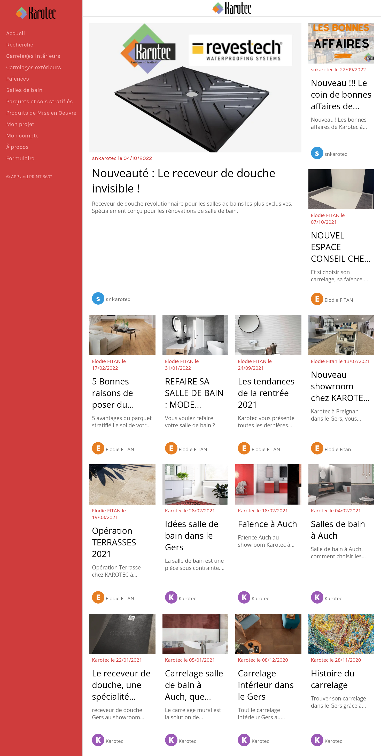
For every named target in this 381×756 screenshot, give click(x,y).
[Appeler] (370, 8)
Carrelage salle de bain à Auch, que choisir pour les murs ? (195, 684)
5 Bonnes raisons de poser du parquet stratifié (112, 392)
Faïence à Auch (267, 524)
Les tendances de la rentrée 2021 (266, 392)
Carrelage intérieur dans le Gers (266, 684)
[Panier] (358, 8)
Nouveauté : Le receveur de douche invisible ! (183, 180)
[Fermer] (93, 8)
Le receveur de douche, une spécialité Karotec (121, 684)
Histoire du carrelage (333, 679)
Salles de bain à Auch (338, 529)
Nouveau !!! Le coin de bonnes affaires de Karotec (341, 94)
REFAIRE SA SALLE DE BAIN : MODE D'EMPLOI (194, 392)
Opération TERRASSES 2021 (114, 542)
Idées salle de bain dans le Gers (192, 535)
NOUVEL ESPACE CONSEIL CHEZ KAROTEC (340, 246)
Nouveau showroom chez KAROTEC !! (340, 386)
